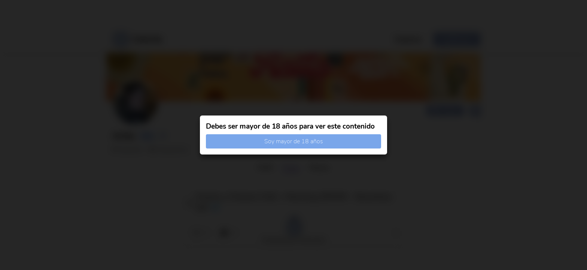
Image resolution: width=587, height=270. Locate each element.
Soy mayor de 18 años (293, 141)
